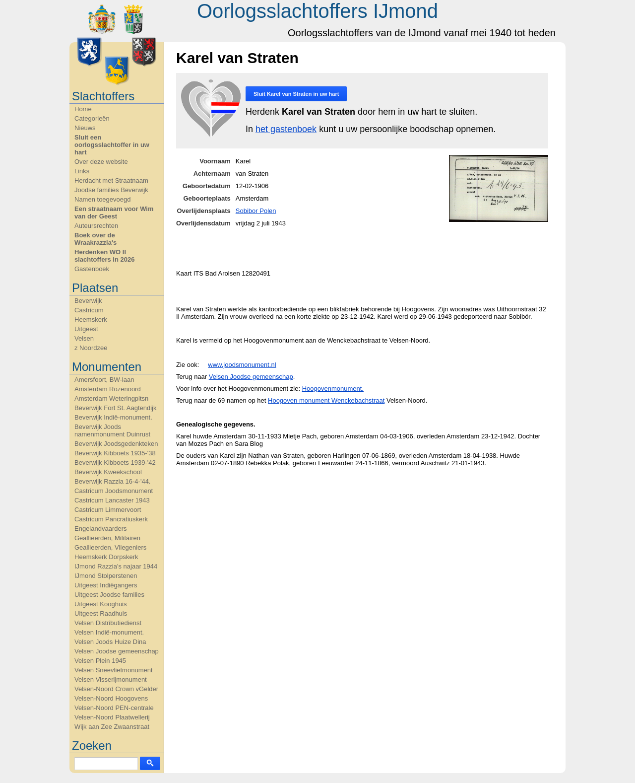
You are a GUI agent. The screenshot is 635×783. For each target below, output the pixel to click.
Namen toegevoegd (102, 199)
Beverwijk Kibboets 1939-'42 (115, 462)
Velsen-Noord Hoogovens (111, 698)
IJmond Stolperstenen (105, 575)
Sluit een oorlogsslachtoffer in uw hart (111, 145)
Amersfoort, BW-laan (104, 379)
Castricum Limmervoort (107, 509)
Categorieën (92, 118)
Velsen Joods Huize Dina (110, 641)
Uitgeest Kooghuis (100, 604)
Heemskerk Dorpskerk (106, 557)
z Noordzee (90, 348)
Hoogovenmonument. (333, 388)
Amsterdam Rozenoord (107, 389)
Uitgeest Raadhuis (100, 613)
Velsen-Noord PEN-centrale (114, 708)
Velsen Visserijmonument (110, 679)
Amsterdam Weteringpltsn (111, 398)
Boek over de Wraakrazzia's (95, 238)
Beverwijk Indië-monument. (113, 417)
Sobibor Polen (256, 210)
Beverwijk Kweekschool (108, 472)
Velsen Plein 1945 (100, 660)
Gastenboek (91, 269)
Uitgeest (86, 329)
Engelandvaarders (100, 528)
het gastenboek (286, 129)
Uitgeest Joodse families (109, 594)
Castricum (89, 310)
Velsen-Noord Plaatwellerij (112, 717)
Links (81, 171)
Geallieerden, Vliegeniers (110, 547)
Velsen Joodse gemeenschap (116, 651)
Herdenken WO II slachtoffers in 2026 (104, 255)
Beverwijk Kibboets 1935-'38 (115, 453)
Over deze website (101, 161)
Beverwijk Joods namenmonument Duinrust (112, 430)
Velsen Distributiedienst (107, 623)
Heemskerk (90, 319)
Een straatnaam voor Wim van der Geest (114, 212)
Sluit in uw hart (296, 94)
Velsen (84, 338)
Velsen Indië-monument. (109, 632)
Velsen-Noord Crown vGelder (116, 689)
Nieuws (85, 128)
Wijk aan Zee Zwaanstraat (111, 726)
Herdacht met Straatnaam (111, 180)
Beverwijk (88, 300)
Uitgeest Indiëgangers (105, 585)
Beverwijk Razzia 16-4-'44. (112, 481)
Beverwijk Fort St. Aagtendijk (115, 408)
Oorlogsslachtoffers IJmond (317, 11)
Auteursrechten (96, 225)
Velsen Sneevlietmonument (113, 670)
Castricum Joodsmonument (113, 491)
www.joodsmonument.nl (242, 364)
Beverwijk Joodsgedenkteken (116, 443)
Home (83, 109)
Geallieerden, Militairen (107, 538)
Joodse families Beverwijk (111, 190)
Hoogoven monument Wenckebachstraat (326, 400)
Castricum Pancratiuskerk (111, 519)
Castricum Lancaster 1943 (112, 500)
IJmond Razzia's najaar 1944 (115, 566)
